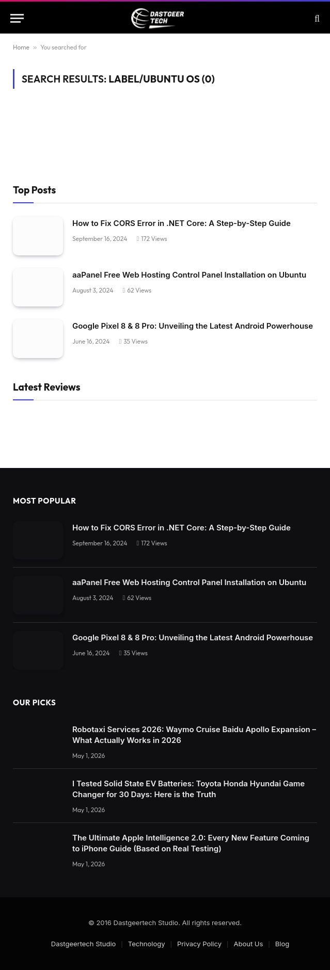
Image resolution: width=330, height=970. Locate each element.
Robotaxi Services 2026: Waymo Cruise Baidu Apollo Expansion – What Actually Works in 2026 (194, 734)
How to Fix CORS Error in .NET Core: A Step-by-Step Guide (181, 223)
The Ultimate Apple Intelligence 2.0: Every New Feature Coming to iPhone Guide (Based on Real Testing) (190, 843)
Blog (282, 944)
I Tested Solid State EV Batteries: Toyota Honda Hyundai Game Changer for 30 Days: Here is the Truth (188, 789)
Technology (146, 944)
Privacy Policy (199, 944)
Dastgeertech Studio (83, 944)
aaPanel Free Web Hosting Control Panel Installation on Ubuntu (189, 275)
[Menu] (17, 18)
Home (21, 47)
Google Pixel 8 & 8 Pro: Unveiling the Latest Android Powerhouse (192, 326)
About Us (248, 944)
